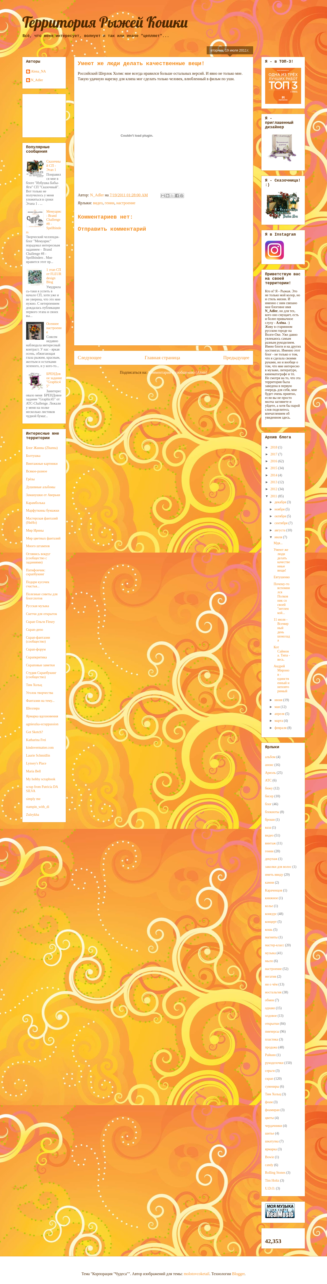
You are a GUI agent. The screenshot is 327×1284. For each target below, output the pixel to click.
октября (281, 516)
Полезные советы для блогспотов (42, 596)
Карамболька (35, 503)
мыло (269, 961)
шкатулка (272, 1141)
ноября (280, 509)
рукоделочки (274, 1063)
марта (279, 721)
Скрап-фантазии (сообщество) (38, 640)
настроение (125, 203)
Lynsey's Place (36, 763)
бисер (269, 796)
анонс (269, 765)
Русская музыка (37, 606)
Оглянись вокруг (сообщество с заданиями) (38, 558)
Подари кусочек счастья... (38, 584)
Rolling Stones (275, 1172)
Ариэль (270, 773)
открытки (272, 1023)
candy (269, 1165)
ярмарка (271, 1149)
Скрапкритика (36, 657)
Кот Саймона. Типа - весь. (282, 653)
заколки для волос (278, 867)
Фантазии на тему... (40, 701)
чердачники (273, 1126)
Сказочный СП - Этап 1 (53, 166)
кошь (269, 929)
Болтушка (33, 456)
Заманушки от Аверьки (43, 495)
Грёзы (30, 479)
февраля (281, 728)
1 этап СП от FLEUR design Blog (53, 276)
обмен (269, 1000)
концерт (271, 922)
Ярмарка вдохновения (42, 716)
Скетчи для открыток (41, 614)
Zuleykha (32, 815)
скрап (269, 1078)
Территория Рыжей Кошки (105, 22)
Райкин (270, 1055)
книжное (271, 898)
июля (279, 537)
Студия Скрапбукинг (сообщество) (41, 675)
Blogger (238, 1274)
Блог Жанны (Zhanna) (42, 448)
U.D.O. (270, 1188)
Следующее (90, 357)
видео (98, 203)
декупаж (271, 859)
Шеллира (33, 708)
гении (109, 203)
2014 (274, 475)
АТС (268, 780)
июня (279, 700)
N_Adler (37, 80)
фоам (269, 1102)
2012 (274, 489)
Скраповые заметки (40, 665)
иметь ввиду (274, 874)
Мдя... (278, 543)
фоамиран (272, 1110)
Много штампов (38, 546)
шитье (269, 1133)
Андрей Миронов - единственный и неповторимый (281, 678)
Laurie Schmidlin (38, 755)
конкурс (271, 914)
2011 (274, 496)
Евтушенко (282, 577)
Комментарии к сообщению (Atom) (177, 372)
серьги (270, 1071)
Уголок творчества (39, 693)
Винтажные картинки (42, 463)
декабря (281, 502)
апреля (280, 714)
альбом (270, 757)
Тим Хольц (34, 685)
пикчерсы (272, 1031)
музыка (270, 953)
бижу (269, 788)
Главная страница (162, 357)
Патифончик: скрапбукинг (35, 572)
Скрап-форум (36, 649)
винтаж (270, 843)
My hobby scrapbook (40, 779)
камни (269, 882)
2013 (274, 482)
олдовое (271, 1016)
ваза (268, 827)
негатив (270, 976)
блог (268, 804)
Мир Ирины (35, 530)
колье (269, 906)
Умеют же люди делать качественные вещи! (282, 560)
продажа (271, 1047)
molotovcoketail (196, 1274)
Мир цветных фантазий (43, 538)
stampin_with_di (37, 807)
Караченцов (273, 890)
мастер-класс (274, 945)
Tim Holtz (272, 1180)
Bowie (269, 1157)
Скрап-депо (34, 630)
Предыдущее (236, 357)
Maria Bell (33, 771)
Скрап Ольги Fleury (40, 622)
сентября (282, 523)
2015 (274, 468)
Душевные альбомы (40, 487)
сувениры (272, 1086)
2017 (274, 454)
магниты (271, 937)
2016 (274, 461)
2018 (274, 447)
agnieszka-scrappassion (42, 724)
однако (270, 1008)
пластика (271, 1039)
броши (270, 819)
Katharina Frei (36, 740)
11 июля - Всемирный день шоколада (282, 630)
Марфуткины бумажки (42, 510)
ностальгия (273, 992)
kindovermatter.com (40, 747)
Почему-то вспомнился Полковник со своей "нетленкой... (282, 598)
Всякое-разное (36, 471)
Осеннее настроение (54, 328)
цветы (269, 1118)
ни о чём (271, 984)
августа (280, 530)
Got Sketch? (34, 732)
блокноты (272, 812)
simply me (33, 799)
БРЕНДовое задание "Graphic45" (54, 380)
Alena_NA (38, 71)
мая (278, 707)
